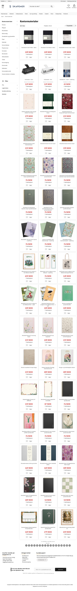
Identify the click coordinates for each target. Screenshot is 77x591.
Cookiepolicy (25, 559)
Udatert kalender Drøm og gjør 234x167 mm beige (29, 112)
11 (56, 545)
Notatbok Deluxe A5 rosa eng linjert (29, 336)
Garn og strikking (33, 13)
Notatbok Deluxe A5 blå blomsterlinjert (29, 144)
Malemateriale (4, 13)
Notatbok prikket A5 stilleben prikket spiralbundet (29, 432)
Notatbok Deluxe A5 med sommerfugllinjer (67, 336)
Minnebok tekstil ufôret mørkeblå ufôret (48, 464)
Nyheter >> (3, 1)
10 (53, 545)
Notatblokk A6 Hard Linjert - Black (67, 47)
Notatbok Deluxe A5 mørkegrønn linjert (48, 112)
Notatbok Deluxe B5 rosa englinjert (48, 336)
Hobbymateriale (19, 13)
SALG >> (10, 1)
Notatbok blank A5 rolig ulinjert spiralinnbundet (67, 432)
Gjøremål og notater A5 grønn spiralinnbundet (67, 208)
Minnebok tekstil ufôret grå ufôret (29, 463)
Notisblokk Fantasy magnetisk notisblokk (48, 400)
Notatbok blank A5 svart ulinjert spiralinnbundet (47, 432)
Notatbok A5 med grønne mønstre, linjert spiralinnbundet (28, 208)
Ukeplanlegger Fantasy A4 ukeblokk (29, 400)
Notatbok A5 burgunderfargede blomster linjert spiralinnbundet (67, 176)
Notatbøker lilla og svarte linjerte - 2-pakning (29, 240)
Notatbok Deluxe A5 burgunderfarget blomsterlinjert (67, 112)
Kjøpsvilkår (24, 557)
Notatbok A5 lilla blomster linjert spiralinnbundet (48, 176)
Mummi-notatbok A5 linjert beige (29, 367)
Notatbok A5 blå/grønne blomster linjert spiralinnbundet (29, 176)
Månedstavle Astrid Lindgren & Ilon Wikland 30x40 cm (29, 272)
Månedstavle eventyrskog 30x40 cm (67, 528)
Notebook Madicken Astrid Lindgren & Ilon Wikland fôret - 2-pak (48, 305)
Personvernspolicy (26, 562)
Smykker (47, 13)
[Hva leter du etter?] (41, 6)
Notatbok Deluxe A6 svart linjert (47, 143)
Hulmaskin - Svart (29, 79)
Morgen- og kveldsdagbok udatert (67, 367)
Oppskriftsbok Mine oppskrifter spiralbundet (48, 528)
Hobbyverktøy (58, 13)
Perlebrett (65, 13)
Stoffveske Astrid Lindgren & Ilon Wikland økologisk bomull (67, 272)
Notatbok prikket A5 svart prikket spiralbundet (67, 400)
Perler (52, 13)
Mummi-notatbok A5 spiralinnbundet (67, 304)
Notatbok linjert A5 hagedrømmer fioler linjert (67, 464)
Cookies (24, 560)
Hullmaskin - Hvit (48, 79)
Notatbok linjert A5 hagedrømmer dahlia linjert (29, 496)
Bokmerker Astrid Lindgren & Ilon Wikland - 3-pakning (48, 272)
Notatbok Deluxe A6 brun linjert (67, 143)
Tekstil (26, 13)
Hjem (2, 16)
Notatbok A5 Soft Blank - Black (48, 47)
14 (64, 545)
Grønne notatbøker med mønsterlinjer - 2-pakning (48, 240)
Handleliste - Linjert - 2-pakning (67, 79)
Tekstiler (41, 13)
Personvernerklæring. (49, 573)
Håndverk (11, 13)
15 (67, 545)
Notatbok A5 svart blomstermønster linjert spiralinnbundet (48, 209)
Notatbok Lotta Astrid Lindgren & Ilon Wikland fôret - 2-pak (29, 304)
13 (61, 545)
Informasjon (63, 1)
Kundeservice (25, 555)
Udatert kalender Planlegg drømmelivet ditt (48, 368)
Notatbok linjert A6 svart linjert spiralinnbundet (48, 496)
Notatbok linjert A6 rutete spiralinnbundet (67, 496)
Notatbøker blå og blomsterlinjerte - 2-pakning (67, 240)
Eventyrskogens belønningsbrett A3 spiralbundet (29, 528)
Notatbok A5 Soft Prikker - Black (29, 47)
